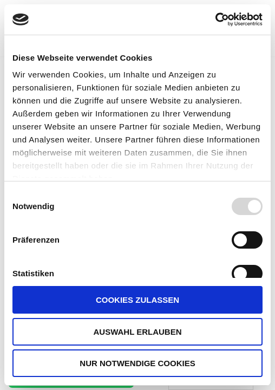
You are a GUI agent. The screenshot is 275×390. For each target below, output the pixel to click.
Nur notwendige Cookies (137, 363)
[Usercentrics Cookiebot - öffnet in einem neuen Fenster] (215, 19)
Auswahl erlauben (137, 331)
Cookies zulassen (137, 299)
